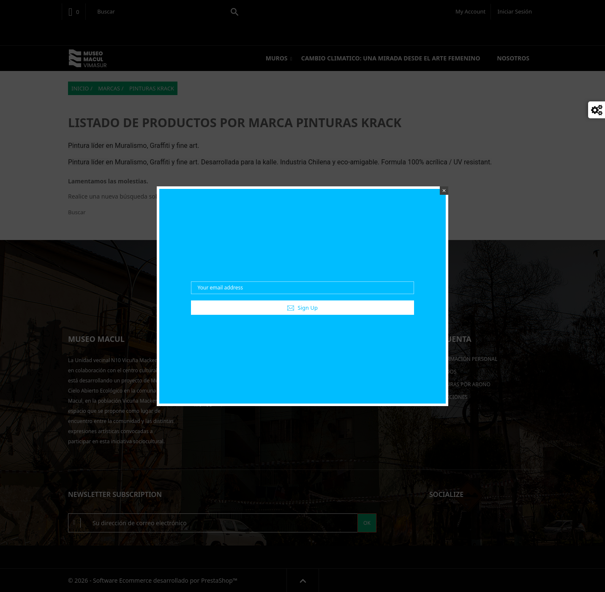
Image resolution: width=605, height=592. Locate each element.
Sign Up (302, 307)
